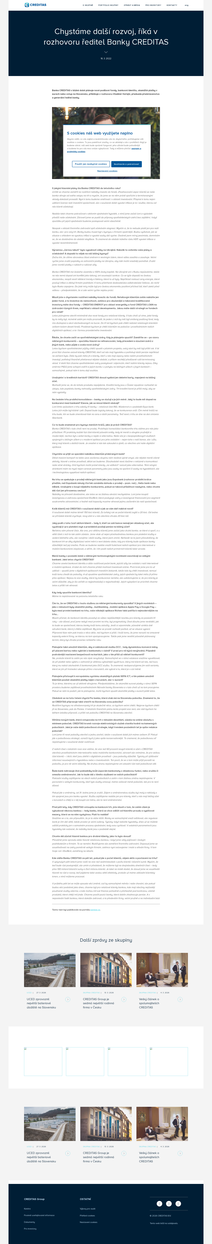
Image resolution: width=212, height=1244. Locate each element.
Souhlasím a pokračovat (126, 164)
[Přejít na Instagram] (178, 1203)
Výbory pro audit (87, 1209)
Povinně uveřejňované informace (39, 1215)
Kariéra (27, 1209)
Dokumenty (29, 1222)
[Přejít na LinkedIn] (169, 1203)
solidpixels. (173, 1223)
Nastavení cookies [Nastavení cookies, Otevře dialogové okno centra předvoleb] (107, 171)
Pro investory (30, 1229)
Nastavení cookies (88, 1222)
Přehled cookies (87, 1216)
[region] (107, 150)
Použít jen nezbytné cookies (91, 164)
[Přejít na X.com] (159, 1203)
